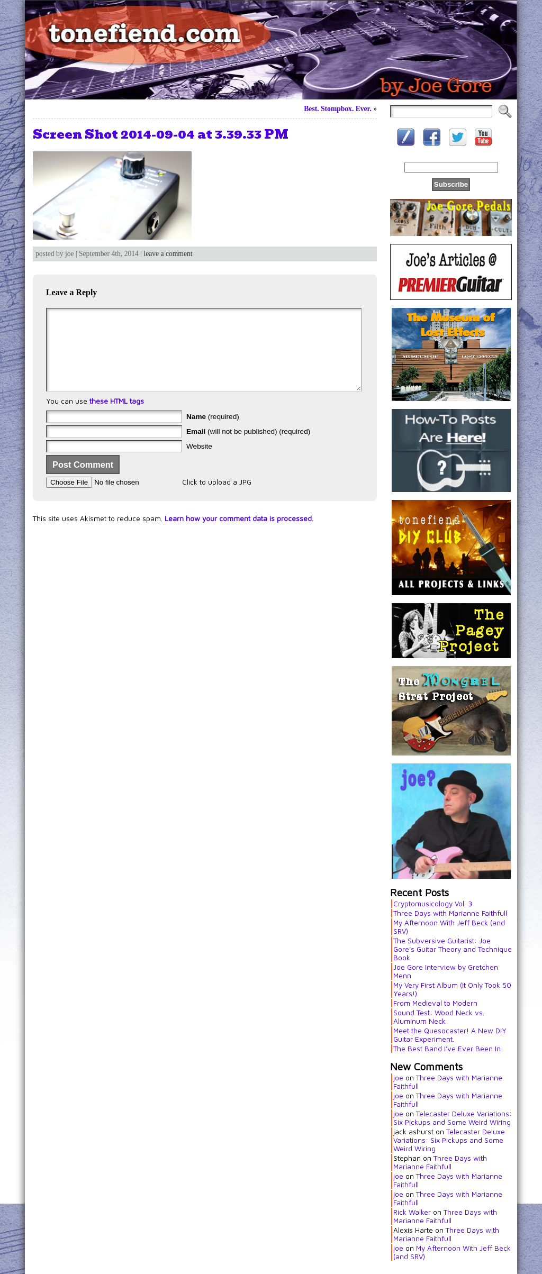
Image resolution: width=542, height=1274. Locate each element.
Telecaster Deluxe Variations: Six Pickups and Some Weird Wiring (452, 1117)
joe (398, 1077)
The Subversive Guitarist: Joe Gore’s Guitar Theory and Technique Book (452, 949)
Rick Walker (412, 1212)
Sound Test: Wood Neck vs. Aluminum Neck (438, 1016)
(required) (212, 432)
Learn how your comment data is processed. (239, 534)
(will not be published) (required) (248, 447)
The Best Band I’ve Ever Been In (447, 1048)
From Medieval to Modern (435, 1003)
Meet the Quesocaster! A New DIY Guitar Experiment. (450, 1034)
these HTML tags (116, 417)
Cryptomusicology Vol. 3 (432, 903)
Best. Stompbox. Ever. (338, 109)
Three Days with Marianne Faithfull (450, 913)
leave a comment (167, 254)
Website (199, 462)
